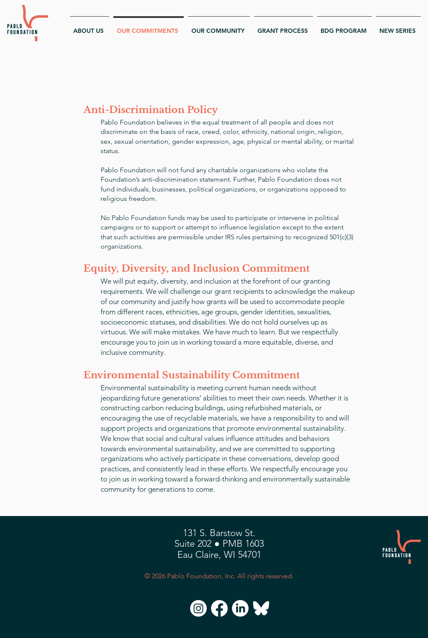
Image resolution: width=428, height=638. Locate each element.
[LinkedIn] (240, 608)
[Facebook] (219, 608)
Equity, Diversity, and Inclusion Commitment (196, 268)
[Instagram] (198, 608)
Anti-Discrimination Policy (151, 110)
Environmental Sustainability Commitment (192, 375)
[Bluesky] (261, 608)
